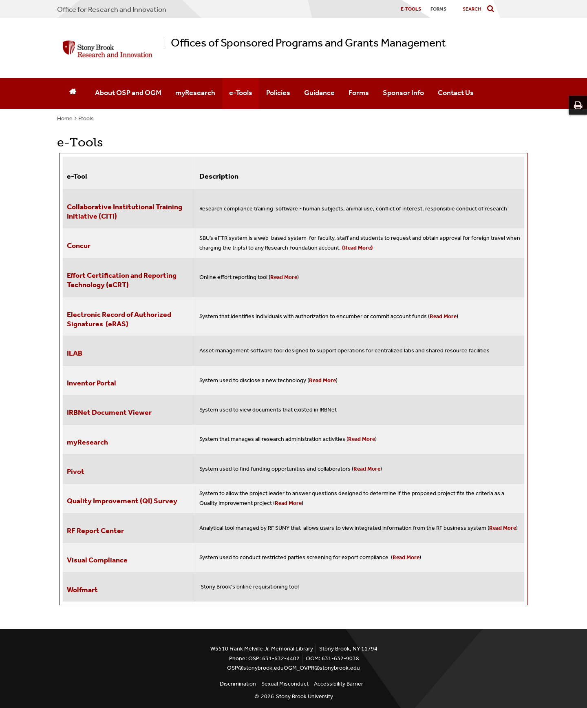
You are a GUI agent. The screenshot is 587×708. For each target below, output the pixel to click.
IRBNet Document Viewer (109, 412)
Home (65, 118)
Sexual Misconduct (285, 683)
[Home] (72, 93)
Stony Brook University (304, 696)
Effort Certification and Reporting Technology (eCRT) (122, 280)
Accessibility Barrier (338, 683)
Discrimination (238, 683)
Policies (278, 92)
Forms (359, 92)
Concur (78, 245)
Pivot (75, 471)
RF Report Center (96, 530)
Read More (283, 277)
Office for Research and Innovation (111, 9)
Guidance (319, 92)
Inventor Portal (91, 382)
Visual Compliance (97, 559)
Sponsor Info (403, 92)
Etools (86, 118)
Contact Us (456, 92)
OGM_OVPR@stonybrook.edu (322, 667)
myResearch (195, 92)
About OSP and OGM (128, 92)
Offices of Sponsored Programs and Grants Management (308, 43)
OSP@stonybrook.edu (255, 667)
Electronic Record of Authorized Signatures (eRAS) (119, 319)
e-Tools (240, 92)
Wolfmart (82, 589)
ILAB (74, 353)
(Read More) (357, 247)
